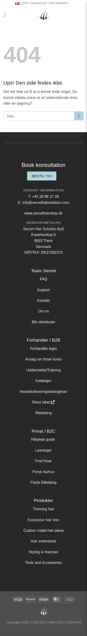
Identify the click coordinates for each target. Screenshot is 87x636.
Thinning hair (43, 509)
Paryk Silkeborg (43, 482)
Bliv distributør (43, 322)
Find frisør (43, 461)
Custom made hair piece (43, 530)
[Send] (79, 115)
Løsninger (43, 450)
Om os (43, 311)
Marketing (43, 413)
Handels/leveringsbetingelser (43, 392)
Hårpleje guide (43, 439)
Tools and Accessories (43, 563)
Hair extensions (43, 541)
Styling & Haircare (43, 552)
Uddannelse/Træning (43, 370)
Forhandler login (43, 349)
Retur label (41, 402)
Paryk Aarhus (43, 472)
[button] (6, 15)
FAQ (43, 279)
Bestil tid (42, 176)
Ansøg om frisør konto (43, 359)
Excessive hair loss (43, 520)
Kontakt (43, 301)
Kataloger (43, 381)
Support (43, 290)
